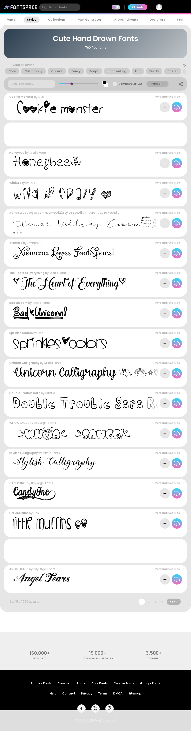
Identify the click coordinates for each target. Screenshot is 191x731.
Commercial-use (130, 84)
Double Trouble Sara (24, 393)
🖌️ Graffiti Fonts (125, 20)
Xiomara (15, 243)
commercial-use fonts (98, 658)
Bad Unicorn (18, 303)
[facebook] (81, 708)
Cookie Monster (21, 97)
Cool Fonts (99, 683)
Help (53, 693)
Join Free (178, 7)
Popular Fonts (41, 683)
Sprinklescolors (21, 333)
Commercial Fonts (72, 683)
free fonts (40, 658)
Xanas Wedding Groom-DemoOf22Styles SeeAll (45, 213)
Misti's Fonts (38, 153)
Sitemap (134, 693)
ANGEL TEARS (18, 569)
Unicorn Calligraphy (24, 363)
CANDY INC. (17, 483)
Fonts (10, 20)
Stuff (181, 20)
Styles (31, 20)
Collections (57, 20)
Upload (137, 7)
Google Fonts (150, 683)
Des (41, 97)
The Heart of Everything (27, 273)
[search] (59, 7)
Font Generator (89, 20)
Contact (68, 693)
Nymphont (35, 243)
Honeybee (17, 153)
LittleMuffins (18, 513)
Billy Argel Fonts (45, 423)
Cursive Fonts (124, 683)
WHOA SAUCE (19, 423)
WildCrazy (17, 183)
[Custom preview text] (31, 84)
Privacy (86, 693)
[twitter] (95, 708)
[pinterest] (109, 708)
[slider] (71, 84)
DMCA (118, 693)
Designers (157, 20)
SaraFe (50, 393)
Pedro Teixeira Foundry (103, 213)
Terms (102, 693)
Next (174, 601)
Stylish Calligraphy (23, 453)
